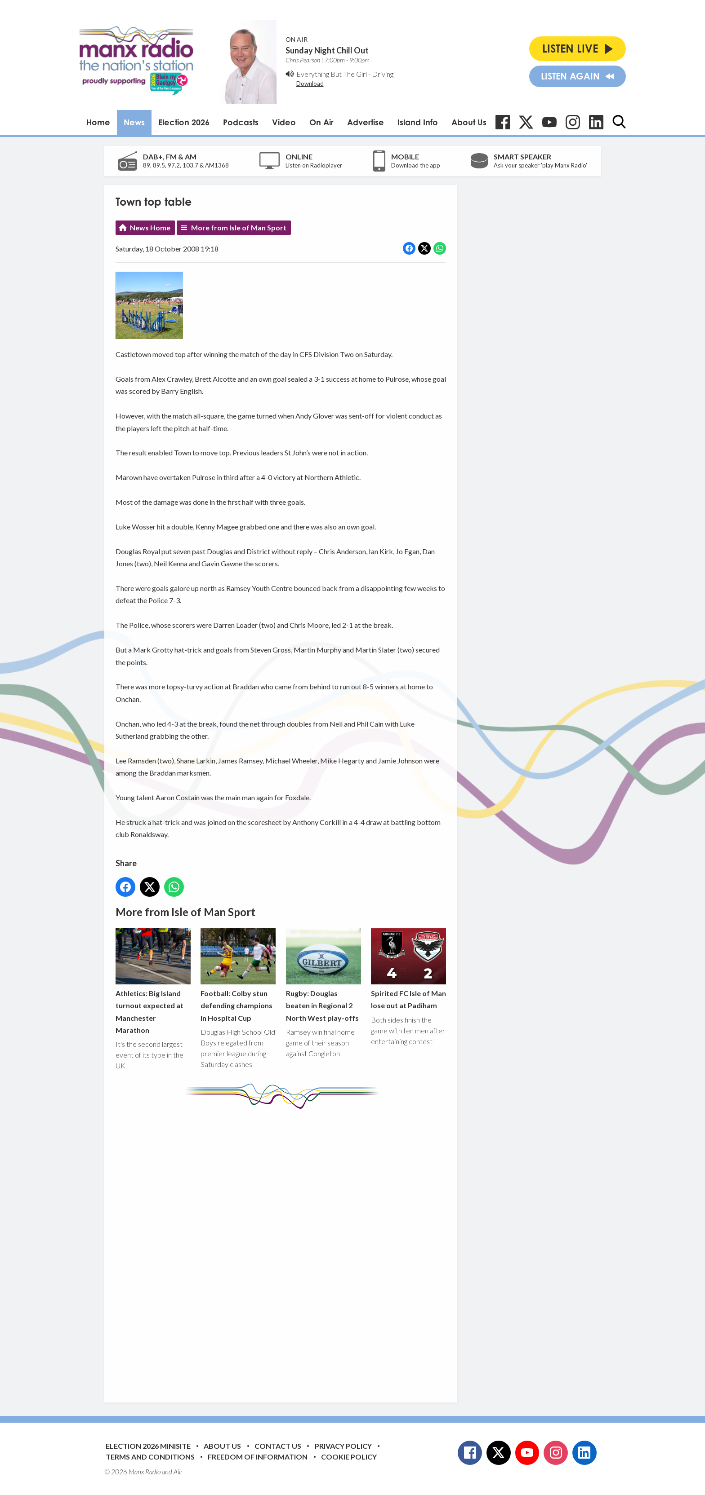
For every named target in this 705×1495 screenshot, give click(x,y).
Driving (382, 74)
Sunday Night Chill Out (327, 50)
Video (284, 122)
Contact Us (277, 1446)
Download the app (415, 165)
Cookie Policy (349, 1456)
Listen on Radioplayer (314, 165)
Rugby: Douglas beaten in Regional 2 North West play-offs (323, 975)
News (134, 122)
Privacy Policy (343, 1446)
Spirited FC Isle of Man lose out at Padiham (408, 969)
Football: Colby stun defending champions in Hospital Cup (238, 975)
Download (310, 83)
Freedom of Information (258, 1456)
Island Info (417, 122)
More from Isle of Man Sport (238, 227)
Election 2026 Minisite (148, 1446)
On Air (321, 122)
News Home (150, 227)
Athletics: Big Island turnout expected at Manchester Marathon (153, 981)
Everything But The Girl (331, 74)
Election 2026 (184, 122)
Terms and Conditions (150, 1456)
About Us (468, 122)
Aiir (178, 1472)
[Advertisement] (284, 1249)
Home (98, 122)
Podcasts (241, 122)
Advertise (365, 122)
